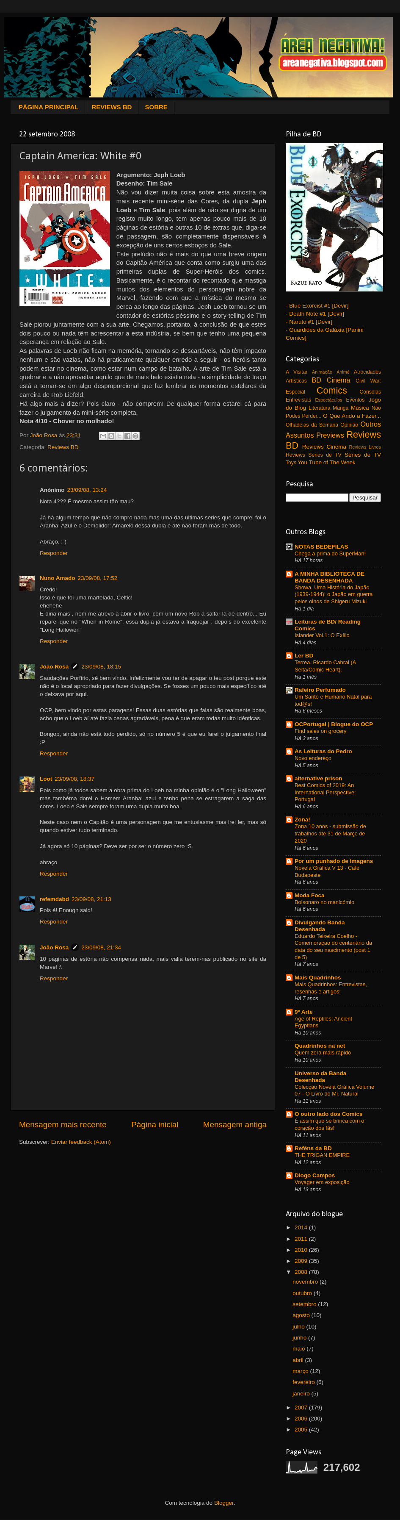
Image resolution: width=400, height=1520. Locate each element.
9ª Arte (304, 1012)
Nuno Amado (57, 578)
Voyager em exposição (322, 1182)
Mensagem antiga (235, 1124)
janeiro (301, 1393)
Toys (291, 463)
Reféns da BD (313, 1148)
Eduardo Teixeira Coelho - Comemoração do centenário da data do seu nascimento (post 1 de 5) (333, 946)
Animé (343, 371)
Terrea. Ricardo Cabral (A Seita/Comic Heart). (325, 666)
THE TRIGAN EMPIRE (322, 1155)
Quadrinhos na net (320, 1046)
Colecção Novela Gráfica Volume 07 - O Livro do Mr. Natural (334, 1090)
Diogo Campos (315, 1175)
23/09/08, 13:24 (87, 490)
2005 (302, 1429)
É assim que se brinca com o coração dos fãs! (329, 1124)
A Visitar (296, 372)
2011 (302, 1239)
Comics (332, 390)
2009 (302, 1261)
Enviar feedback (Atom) (81, 1142)
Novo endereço (313, 758)
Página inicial (154, 1124)
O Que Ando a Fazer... (352, 416)
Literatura (319, 408)
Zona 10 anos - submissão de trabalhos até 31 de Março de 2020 (330, 833)
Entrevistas (298, 400)
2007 (302, 1407)
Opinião (349, 425)
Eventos (355, 400)
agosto (301, 1315)
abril (298, 1360)
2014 (302, 1227)
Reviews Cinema (324, 447)
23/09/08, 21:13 (91, 899)
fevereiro (304, 1382)
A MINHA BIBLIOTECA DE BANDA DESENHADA (329, 577)
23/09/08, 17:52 (98, 578)
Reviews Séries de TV (314, 455)
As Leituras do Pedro (323, 751)
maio (299, 1348)
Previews (330, 435)
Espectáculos (328, 399)
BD (317, 380)
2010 (302, 1250)
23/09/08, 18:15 (101, 666)
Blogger (224, 1503)
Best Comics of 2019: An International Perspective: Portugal (325, 792)
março (301, 1371)
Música (360, 408)
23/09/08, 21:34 (101, 947)
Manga (340, 408)
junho (300, 1337)
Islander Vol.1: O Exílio (322, 635)
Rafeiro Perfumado (320, 690)
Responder (54, 553)
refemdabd (54, 899)
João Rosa (54, 666)
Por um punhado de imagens (334, 861)
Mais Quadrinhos (318, 977)
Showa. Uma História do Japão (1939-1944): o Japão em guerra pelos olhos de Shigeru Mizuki (333, 594)
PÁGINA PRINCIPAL (49, 107)
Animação (322, 371)
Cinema (338, 380)
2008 (302, 1272)
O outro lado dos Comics (329, 1114)
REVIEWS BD (111, 107)
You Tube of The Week (326, 462)
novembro (306, 1282)
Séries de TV (363, 455)
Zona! (302, 819)
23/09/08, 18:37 (74, 779)
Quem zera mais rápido (323, 1052)
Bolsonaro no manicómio (324, 902)
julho (299, 1326)
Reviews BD (63, 447)
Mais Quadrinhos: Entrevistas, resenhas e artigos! (331, 988)
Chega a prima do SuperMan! (330, 553)
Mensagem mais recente (63, 1124)
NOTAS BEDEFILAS (321, 547)
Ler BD (304, 655)
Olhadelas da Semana (312, 425)
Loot (46, 779)
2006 (302, 1418)
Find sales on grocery (321, 731)
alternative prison (318, 778)
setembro (305, 1304)
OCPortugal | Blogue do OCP (334, 724)
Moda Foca (310, 895)
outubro (303, 1293)
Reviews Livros (365, 446)
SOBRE (156, 107)
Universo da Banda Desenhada (320, 1076)
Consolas (370, 392)
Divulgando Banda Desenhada (320, 925)
